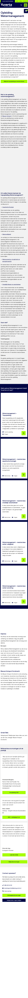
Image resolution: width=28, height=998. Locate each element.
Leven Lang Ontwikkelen (7, 1)
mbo (17, 1)
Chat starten (6, 891)
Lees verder (24, 433)
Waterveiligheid (6, 234)
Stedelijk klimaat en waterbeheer (11, 284)
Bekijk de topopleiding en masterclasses (14, 81)
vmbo (20, 1)
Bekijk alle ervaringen (14, 861)
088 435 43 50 (7, 885)
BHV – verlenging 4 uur (14, 817)
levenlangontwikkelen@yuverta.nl (11, 888)
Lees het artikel (14, 854)
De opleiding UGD (14, 792)
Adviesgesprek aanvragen (14, 895)
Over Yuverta (4, 3)
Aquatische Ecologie (8, 207)
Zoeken (21, 5)
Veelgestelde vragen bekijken (14, 900)
